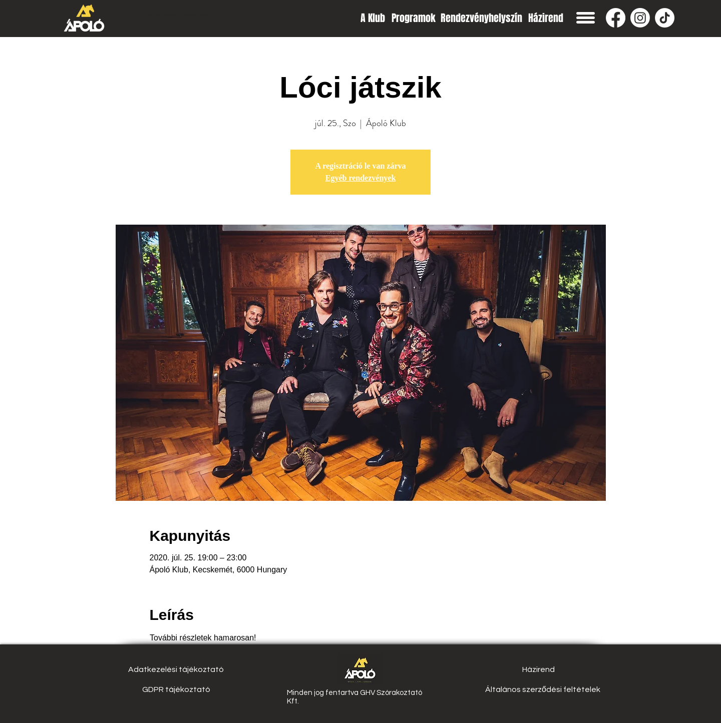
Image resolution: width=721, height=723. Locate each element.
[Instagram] (640, 18)
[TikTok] (664, 18)
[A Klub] (373, 18)
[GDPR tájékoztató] (176, 689)
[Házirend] (545, 18)
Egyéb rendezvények (360, 178)
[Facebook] (615, 18)
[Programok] (414, 18)
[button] (585, 18)
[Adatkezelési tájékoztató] (176, 669)
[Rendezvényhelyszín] (481, 18)
